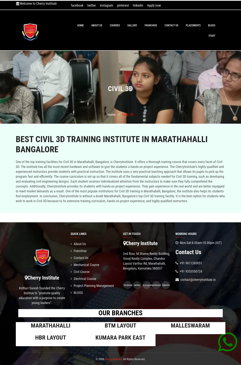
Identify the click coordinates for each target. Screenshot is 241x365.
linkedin (138, 5)
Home (80, 25)
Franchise (151, 25)
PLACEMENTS (193, 25)
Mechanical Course (85, 265)
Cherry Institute (113, 359)
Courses (115, 25)
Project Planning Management (92, 286)
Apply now (154, 5)
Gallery (132, 25)
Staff (212, 35)
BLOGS (211, 25)
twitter (91, 5)
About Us (96, 25)
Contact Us (171, 25)
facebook (77, 5)
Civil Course (80, 272)
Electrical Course (83, 279)
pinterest (123, 5)
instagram (106, 5)
